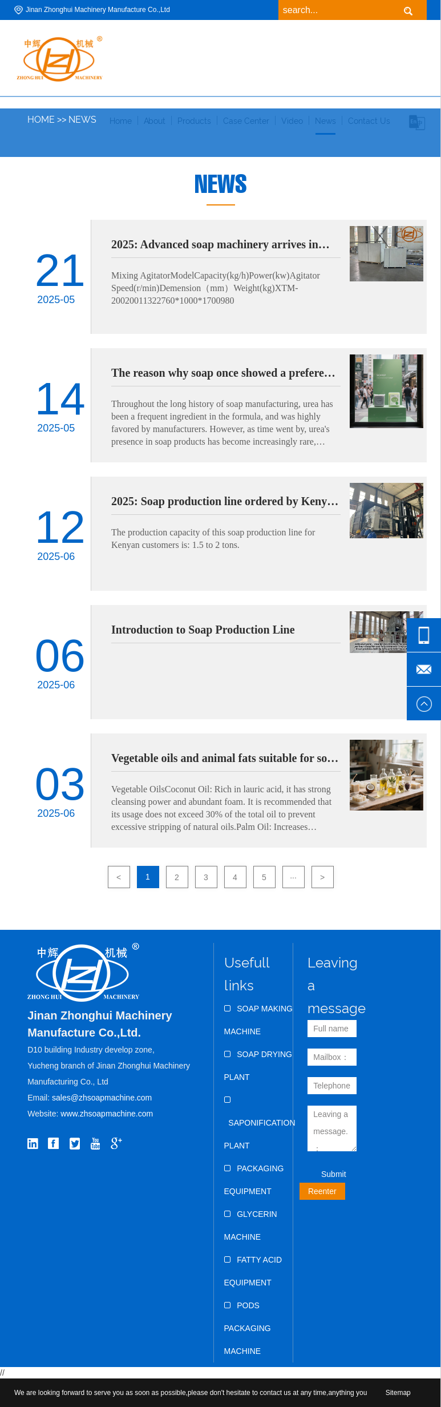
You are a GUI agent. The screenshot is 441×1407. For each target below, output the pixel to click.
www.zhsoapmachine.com (107, 1113)
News (82, 119)
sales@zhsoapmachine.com (102, 1097)
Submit (333, 1174)
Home (41, 119)
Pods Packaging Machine (247, 1328)
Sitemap (398, 1393)
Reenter (322, 1191)
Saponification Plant (260, 1123)
